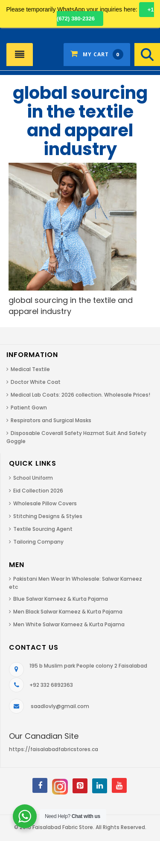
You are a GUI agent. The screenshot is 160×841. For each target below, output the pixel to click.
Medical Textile (30, 369)
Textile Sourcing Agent (43, 529)
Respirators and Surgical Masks (51, 420)
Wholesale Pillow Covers (45, 503)
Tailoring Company (38, 541)
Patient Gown (29, 407)
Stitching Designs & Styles (47, 516)
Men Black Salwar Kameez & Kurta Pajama (67, 611)
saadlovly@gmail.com (60, 706)
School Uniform (33, 477)
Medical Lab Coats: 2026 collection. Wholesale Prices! (80, 394)
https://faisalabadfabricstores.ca (53, 749)
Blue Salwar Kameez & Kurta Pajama (60, 598)
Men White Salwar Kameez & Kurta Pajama (69, 624)
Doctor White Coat (36, 382)
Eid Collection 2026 (38, 490)
